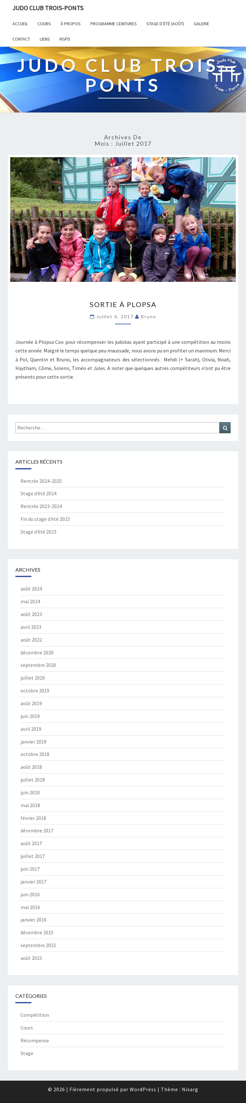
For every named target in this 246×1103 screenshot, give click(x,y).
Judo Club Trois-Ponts (47, 8)
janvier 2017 (33, 881)
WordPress (143, 1089)
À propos (71, 24)
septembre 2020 (38, 665)
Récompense (34, 1040)
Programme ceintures (113, 24)
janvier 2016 (33, 919)
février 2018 (33, 818)
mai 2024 (30, 601)
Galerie (201, 24)
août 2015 (31, 958)
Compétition (34, 1015)
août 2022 (31, 639)
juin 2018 (30, 792)
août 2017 (31, 843)
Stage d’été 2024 (38, 493)
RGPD (65, 39)
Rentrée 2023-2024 (41, 506)
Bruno (148, 316)
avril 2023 (30, 627)
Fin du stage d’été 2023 (45, 519)
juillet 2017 (32, 856)
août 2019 (31, 703)
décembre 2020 (36, 652)
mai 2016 (30, 907)
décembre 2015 (36, 932)
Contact (21, 39)
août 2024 (31, 588)
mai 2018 (30, 805)
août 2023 (31, 614)
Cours (44, 24)
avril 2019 (30, 729)
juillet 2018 (32, 779)
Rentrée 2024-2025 (41, 481)
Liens (45, 39)
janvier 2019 (33, 741)
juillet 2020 (32, 678)
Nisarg (190, 1089)
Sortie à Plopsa (123, 304)
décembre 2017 (36, 830)
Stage (26, 1053)
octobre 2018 (34, 754)
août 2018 (31, 767)
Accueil (20, 24)
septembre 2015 (38, 945)
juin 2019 (30, 716)
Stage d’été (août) (165, 24)
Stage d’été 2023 (38, 531)
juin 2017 (30, 869)
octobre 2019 (34, 690)
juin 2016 (30, 894)
